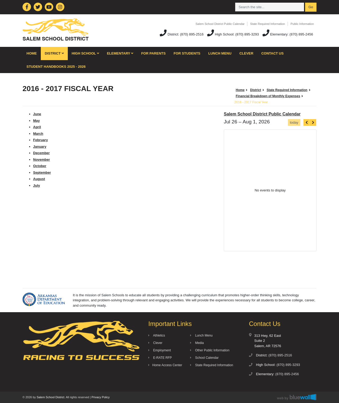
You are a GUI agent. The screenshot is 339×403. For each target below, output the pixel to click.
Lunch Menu (219, 53)
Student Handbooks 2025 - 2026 (56, 67)
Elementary (120, 53)
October (39, 166)
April (37, 127)
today (294, 122)
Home (31, 53)
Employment (159, 350)
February (40, 140)
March (38, 134)
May (36, 121)
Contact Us (272, 53)
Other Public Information (209, 350)
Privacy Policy (100, 397)
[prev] (306, 122)
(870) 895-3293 (247, 34)
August (39, 179)
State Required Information (267, 23)
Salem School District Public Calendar (219, 23)
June (37, 114)
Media (197, 343)
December (41, 153)
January (39, 147)
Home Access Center (165, 365)
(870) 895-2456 (301, 34)
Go (311, 7)
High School (85, 53)
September (42, 172)
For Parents (153, 53)
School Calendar (204, 358)
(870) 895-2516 (192, 34)
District (54, 53)
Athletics (156, 335)
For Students (186, 53)
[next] (313, 122)
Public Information (302, 23)
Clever (246, 53)
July (36, 185)
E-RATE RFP (160, 358)
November (41, 160)
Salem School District (50, 397)
